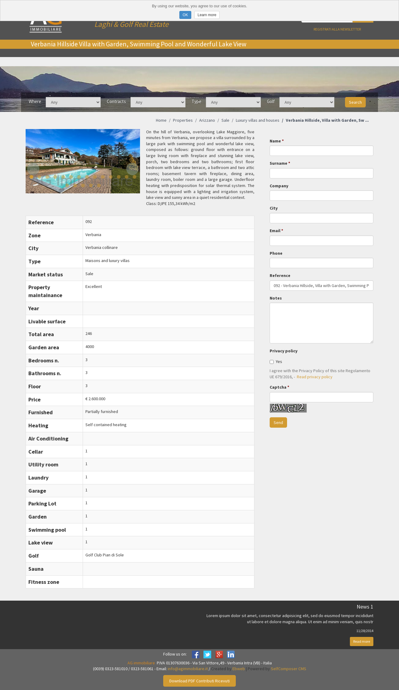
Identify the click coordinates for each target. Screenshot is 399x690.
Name (275, 141)
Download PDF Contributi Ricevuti (199, 681)
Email (275, 230)
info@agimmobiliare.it (188, 668)
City (274, 208)
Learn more (207, 15)
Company (279, 186)
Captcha (278, 387)
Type (196, 101)
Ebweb (238, 668)
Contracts (116, 101)
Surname (278, 163)
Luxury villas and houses (257, 120)
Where (35, 101)
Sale (225, 120)
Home (161, 120)
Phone (276, 253)
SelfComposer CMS (288, 668)
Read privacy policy (314, 376)
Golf (271, 101)
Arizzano (207, 120)
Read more (361, 641)
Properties (183, 120)
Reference (280, 275)
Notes (276, 298)
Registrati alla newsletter (337, 29)
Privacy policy (283, 351)
